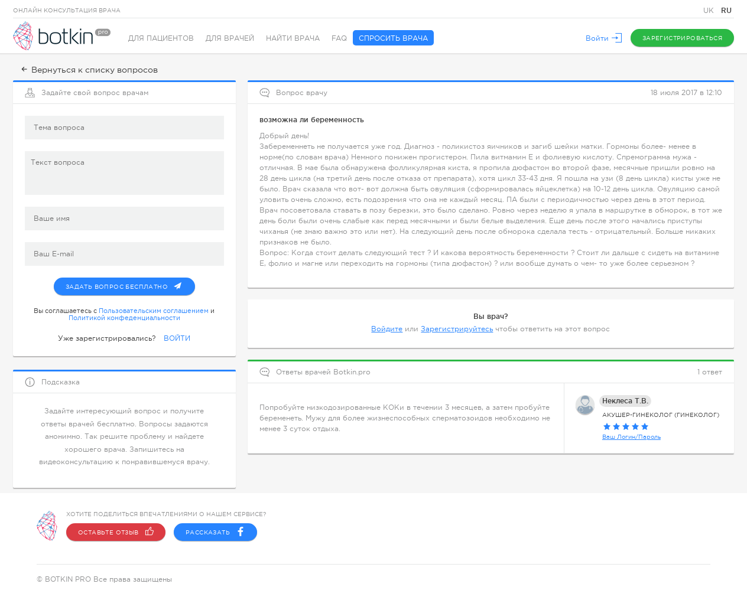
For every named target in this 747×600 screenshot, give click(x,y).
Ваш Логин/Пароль (631, 436)
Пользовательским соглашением (154, 310)
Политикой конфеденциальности (124, 317)
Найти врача (293, 38)
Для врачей (230, 38)
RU (726, 10)
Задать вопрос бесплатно (130, 284)
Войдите (386, 329)
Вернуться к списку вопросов (88, 69)
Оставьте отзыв (116, 532)
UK (709, 10)
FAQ (339, 38)
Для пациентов (161, 38)
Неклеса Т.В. (625, 401)
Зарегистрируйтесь (457, 329)
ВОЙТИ (177, 338)
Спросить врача (393, 38)
